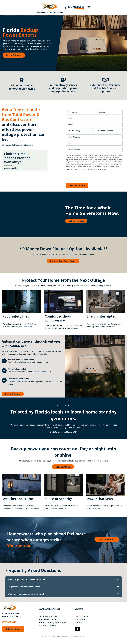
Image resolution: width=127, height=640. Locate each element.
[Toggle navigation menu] (89, 8)
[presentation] (83, 176)
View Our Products (107, 539)
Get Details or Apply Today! (63, 261)
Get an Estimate (14, 55)
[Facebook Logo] (77, 629)
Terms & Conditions (11, 168)
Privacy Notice (86, 169)
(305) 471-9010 (9, 622)
